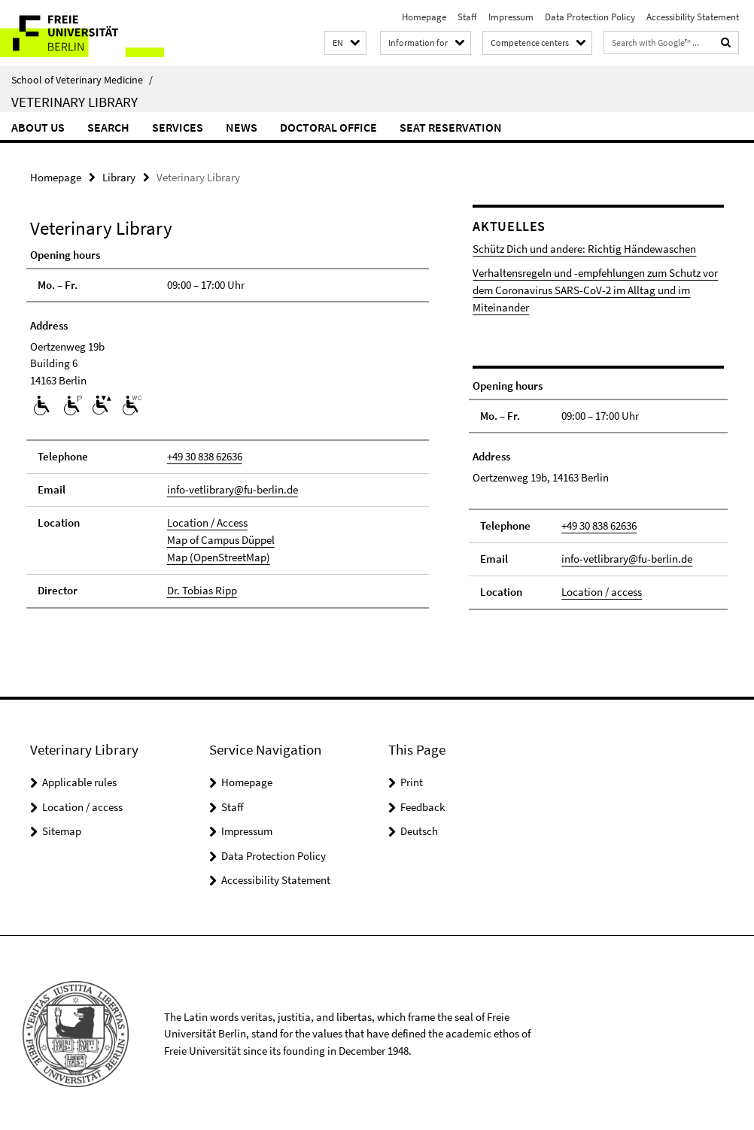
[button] (345, 43)
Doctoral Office (328, 127)
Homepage (424, 17)
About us (38, 127)
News (241, 127)
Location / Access (207, 522)
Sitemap (61, 829)
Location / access (601, 589)
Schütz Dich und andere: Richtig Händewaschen (584, 248)
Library (118, 177)
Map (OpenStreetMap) (218, 555)
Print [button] (411, 780)
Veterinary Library (74, 102)
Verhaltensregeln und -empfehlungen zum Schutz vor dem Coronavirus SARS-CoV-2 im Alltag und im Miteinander (595, 290)
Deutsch (419, 829)
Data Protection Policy (590, 17)
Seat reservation (451, 127)
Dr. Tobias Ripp (202, 589)
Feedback (422, 804)
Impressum (511, 17)
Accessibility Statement (692, 17)
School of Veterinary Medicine (82, 79)
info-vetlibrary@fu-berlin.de (232, 489)
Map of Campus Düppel (221, 539)
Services (177, 127)
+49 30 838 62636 (204, 456)
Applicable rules (79, 780)
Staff (467, 17)
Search (108, 127)
